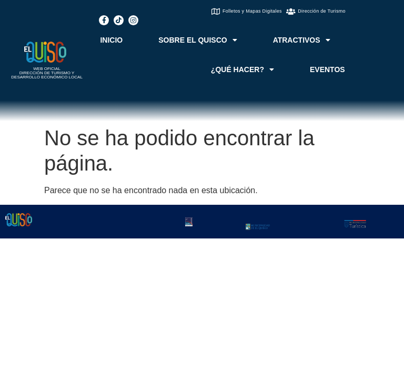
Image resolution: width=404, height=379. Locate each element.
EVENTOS (327, 69)
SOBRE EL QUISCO (197, 40)
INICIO (111, 40)
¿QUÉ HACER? (242, 69)
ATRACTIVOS (301, 40)
